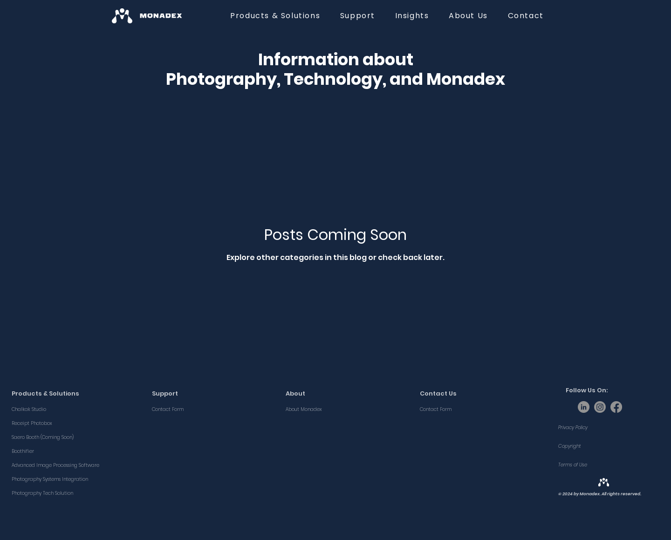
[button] (275, 15)
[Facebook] (616, 407)
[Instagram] (600, 407)
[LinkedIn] (583, 407)
